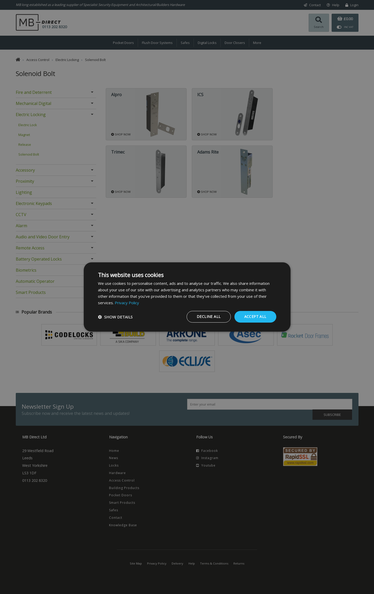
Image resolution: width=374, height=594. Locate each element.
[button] (115, 317)
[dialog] (187, 297)
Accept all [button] (255, 316)
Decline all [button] (208, 316)
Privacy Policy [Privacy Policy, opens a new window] (127, 302)
